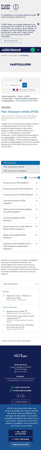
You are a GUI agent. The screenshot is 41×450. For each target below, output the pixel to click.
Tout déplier (34, 177)
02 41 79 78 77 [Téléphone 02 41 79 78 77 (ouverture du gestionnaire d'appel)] (22, 372)
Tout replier (21, 177)
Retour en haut (38, 345)
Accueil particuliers (9, 96)
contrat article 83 (16, 142)
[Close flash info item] (38, 14)
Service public (13, 55)
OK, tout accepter (20, 433)
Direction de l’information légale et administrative (16, 341)
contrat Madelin (9, 137)
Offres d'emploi (21, 402)
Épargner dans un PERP (17, 311)
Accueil (3, 55)
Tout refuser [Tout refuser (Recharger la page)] (20, 439)
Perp (34, 135)
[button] (20, 183)
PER (5, 124)
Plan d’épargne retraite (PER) (27, 101)
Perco (12, 140)
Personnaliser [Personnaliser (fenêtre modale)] (20, 444)
